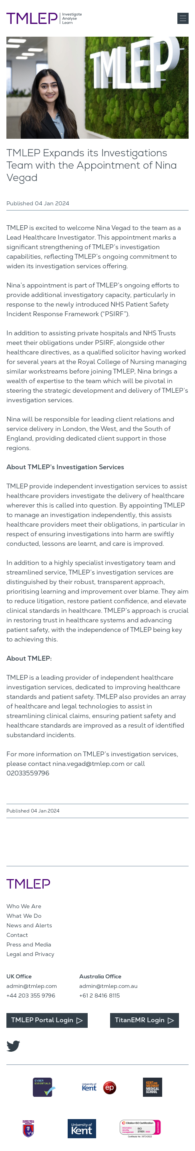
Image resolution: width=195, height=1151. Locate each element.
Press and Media (28, 944)
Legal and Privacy (30, 954)
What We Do (23, 915)
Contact (17, 935)
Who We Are (23, 906)
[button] (183, 18)
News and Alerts (29, 925)
